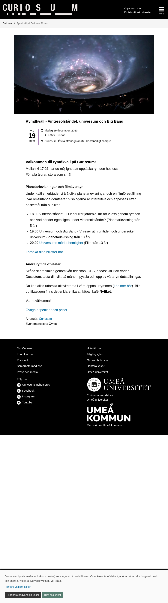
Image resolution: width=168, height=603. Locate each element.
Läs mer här (123, 286)
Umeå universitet (97, 372)
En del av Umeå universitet (137, 12)
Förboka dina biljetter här (45, 252)
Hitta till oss (94, 348)
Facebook (25, 390)
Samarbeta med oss (29, 366)
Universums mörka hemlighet (61, 243)
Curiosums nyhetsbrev (33, 384)
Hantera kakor (95, 366)
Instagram (26, 396)
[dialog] (84, 586)
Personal (22, 360)
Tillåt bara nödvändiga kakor (22, 594)
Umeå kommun (112, 425)
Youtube (24, 402)
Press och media (27, 372)
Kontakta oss (25, 354)
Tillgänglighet (95, 354)
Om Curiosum (25, 348)
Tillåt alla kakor (52, 594)
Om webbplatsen (97, 360)
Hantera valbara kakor (18, 586)
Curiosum (7, 23)
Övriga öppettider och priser (46, 310)
